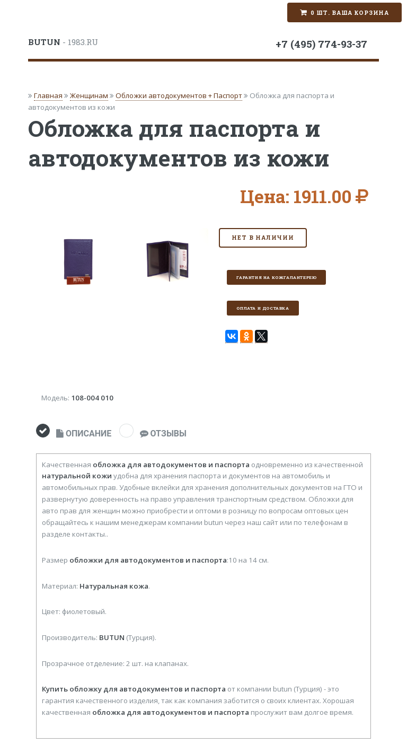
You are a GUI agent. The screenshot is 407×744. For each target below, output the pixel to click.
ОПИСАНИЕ (83, 433)
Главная (48, 95)
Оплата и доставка (262, 308)
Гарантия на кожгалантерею (276, 277)
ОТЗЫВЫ (163, 433)
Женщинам (89, 95)
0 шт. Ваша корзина (350, 12)
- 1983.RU (63, 42)
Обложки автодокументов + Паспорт (179, 95)
